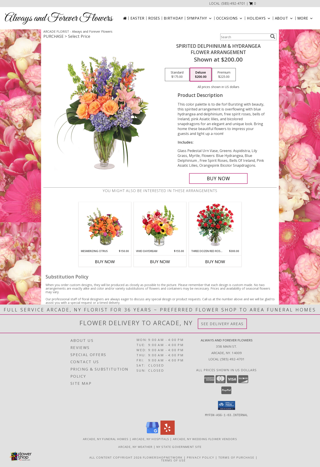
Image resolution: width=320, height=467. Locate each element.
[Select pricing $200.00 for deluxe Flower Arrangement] (200, 74)
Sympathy (199, 18)
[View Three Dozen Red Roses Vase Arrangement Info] (215, 225)
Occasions (229, 18)
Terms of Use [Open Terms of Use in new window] (173, 460)
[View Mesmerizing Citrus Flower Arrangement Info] (105, 225)
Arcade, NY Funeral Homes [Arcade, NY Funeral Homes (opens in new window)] (105, 439)
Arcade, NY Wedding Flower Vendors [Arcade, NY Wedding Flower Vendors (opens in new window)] (205, 439)
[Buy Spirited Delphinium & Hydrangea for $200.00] (218, 178)
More (305, 18)
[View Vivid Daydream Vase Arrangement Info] (160, 225)
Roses (154, 18)
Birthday (173, 18)
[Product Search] (244, 37)
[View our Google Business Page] (152, 433)
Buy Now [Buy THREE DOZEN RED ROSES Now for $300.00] (215, 262)
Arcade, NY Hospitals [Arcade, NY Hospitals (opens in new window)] (150, 439)
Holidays (259, 18)
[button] (252, 3)
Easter (137, 18)
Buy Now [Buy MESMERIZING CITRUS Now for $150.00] (105, 262)
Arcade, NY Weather (135, 447)
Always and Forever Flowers (58, 18)
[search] (272, 36)
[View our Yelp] (167, 433)
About (284, 18)
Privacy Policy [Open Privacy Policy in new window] (200, 457)
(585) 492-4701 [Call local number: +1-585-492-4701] (233, 3)
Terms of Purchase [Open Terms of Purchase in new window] (236, 457)
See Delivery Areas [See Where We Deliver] (222, 323)
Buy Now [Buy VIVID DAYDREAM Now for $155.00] (160, 262)
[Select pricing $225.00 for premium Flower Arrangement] (224, 74)
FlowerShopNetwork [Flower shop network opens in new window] (163, 457)
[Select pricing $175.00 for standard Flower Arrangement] (177, 74)
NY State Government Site (179, 447)
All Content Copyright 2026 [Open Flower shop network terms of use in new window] (115, 457)
